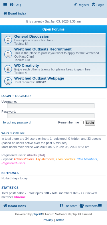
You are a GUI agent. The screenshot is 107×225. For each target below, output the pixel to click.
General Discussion (31, 36)
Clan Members (87, 159)
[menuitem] (15, 4)
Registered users (13, 163)
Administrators (24, 159)
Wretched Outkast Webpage (39, 78)
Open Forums (53, 29)
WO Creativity (26, 65)
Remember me (71, 123)
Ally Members (44, 159)
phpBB (37, 214)
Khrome (20, 197)
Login (6, 96)
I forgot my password (16, 122)
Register (23, 96)
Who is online (13, 133)
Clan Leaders (65, 159)
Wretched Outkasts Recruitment (43, 49)
